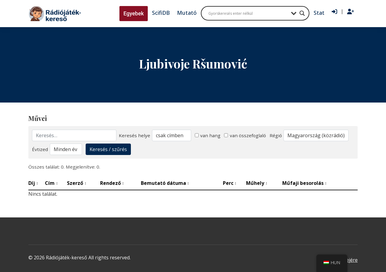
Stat (319, 12)
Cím (51, 183)
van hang (208, 135)
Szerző (77, 183)
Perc (230, 183)
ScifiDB (161, 12)
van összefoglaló (245, 135)
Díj (33, 183)
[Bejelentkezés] (334, 11)
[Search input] (248, 13)
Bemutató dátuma (165, 183)
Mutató (187, 12)
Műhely (256, 183)
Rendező (112, 183)
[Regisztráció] (350, 11)
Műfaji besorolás (304, 183)
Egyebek (133, 13)
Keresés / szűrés (108, 149)
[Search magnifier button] (302, 13)
